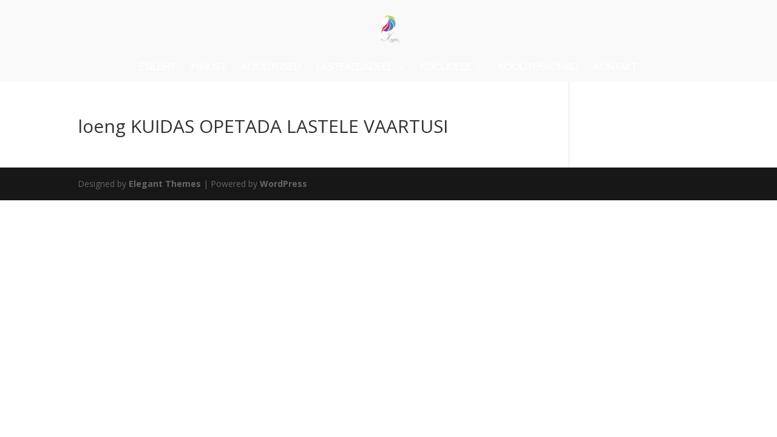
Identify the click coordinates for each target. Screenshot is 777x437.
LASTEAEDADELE (354, 68)
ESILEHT (157, 68)
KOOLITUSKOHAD (538, 68)
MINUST (208, 68)
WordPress (283, 183)
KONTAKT (615, 68)
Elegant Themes (165, 183)
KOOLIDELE (445, 68)
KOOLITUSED (271, 68)
